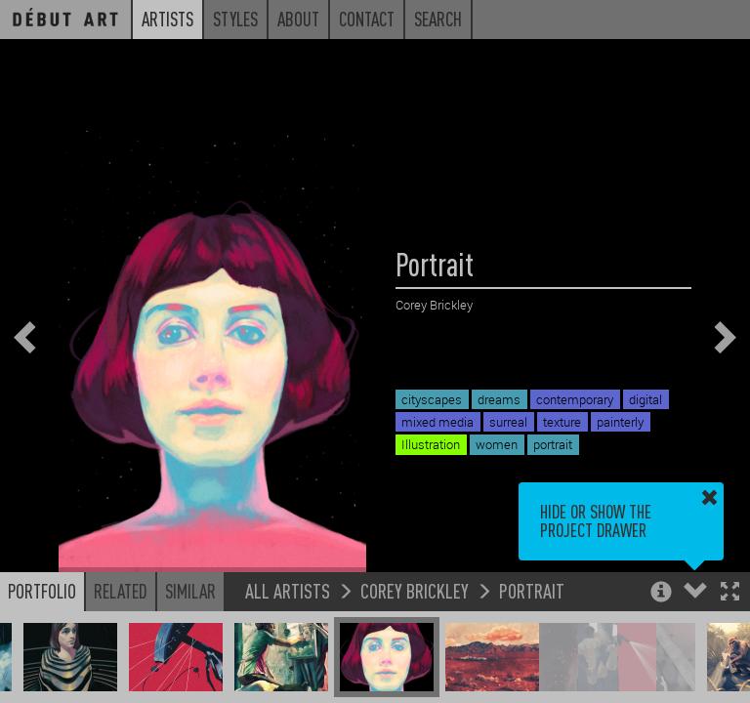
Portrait (531, 590)
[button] (730, 593)
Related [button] (120, 590)
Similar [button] (190, 590)
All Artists (287, 590)
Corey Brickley (414, 590)
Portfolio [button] (42, 590)
